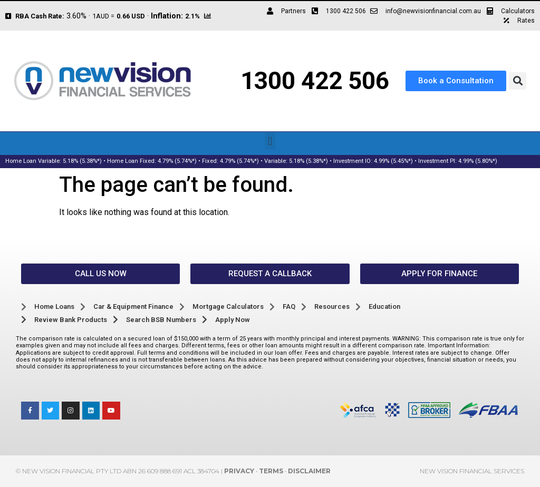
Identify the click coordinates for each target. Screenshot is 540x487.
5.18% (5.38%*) (82, 161)
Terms (271, 471)
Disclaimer (309, 471)
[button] (517, 81)
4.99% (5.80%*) (477, 161)
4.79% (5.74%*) (177, 161)
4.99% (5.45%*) (393, 161)
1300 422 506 (314, 80)
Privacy (239, 471)
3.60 (73, 16)
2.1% (192, 16)
